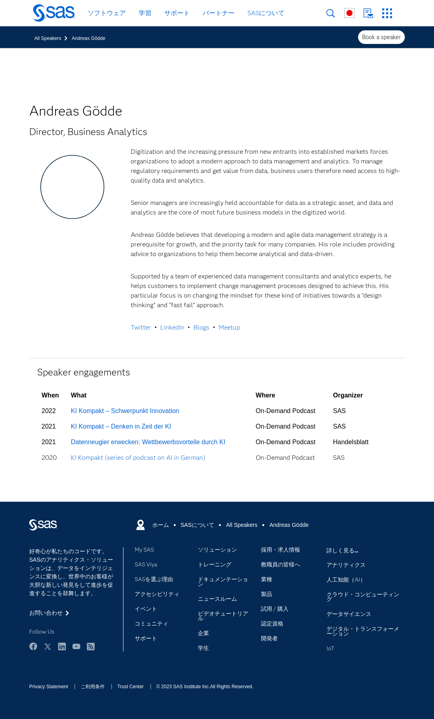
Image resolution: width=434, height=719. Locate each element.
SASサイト (387, 13)
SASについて (266, 13)
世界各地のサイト (349, 13)
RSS (91, 646)
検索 (331, 13)
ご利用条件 (93, 686)
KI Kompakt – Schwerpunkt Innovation (125, 410)
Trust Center (130, 686)
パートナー (219, 13)
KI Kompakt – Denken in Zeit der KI (121, 426)
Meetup (229, 327)
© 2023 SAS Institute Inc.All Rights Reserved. (204, 686)
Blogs (201, 327)
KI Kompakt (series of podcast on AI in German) (138, 457)
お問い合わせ (368, 13)
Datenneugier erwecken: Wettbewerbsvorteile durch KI (148, 442)
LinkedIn (172, 327)
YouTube (76, 646)
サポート (177, 13)
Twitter (141, 327)
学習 (145, 13)
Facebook (33, 646)
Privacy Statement (48, 686)
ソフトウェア (107, 13)
